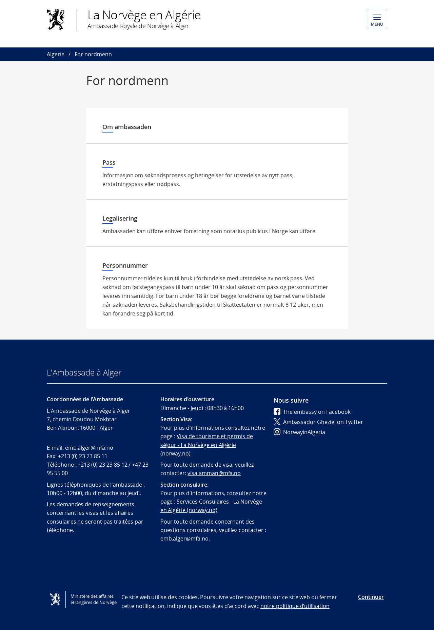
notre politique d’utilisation (295, 606)
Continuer (371, 597)
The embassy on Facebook (312, 411)
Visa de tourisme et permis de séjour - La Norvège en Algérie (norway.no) (206, 444)
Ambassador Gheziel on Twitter (318, 422)
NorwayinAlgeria (299, 432)
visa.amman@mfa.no (214, 473)
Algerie (55, 54)
